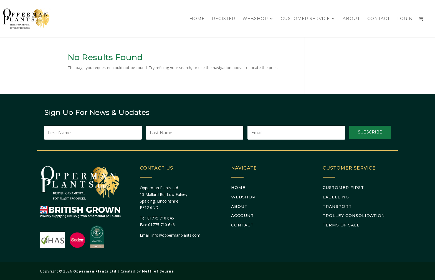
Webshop (255, 19)
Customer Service (305, 19)
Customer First (343, 187)
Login (405, 19)
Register (223, 19)
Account (242, 215)
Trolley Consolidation (354, 215)
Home (197, 19)
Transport (337, 206)
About (351, 19)
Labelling (336, 197)
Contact (378, 19)
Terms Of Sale (341, 225)
